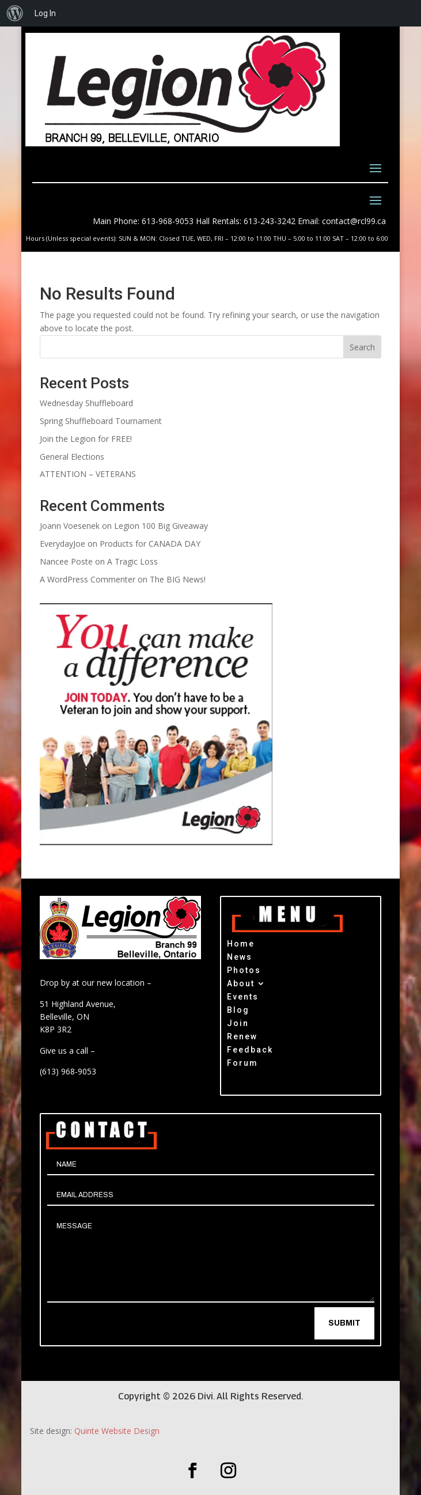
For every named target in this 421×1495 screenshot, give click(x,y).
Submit (344, 1323)
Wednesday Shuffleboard (86, 403)
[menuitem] (15, 13)
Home (241, 945)
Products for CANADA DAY (150, 543)
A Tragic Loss (132, 561)
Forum (242, 1064)
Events (243, 998)
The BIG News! (178, 579)
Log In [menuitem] (45, 13)
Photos (244, 971)
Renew (242, 1038)
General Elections (72, 456)
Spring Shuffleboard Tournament (101, 420)
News (239, 958)
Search (362, 347)
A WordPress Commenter (87, 579)
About (241, 985)
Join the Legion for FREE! (86, 438)
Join (238, 1024)
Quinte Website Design (117, 1430)
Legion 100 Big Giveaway (161, 525)
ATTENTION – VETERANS (88, 473)
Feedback (250, 1051)
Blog (238, 1011)
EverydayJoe (62, 543)
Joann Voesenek (70, 525)
